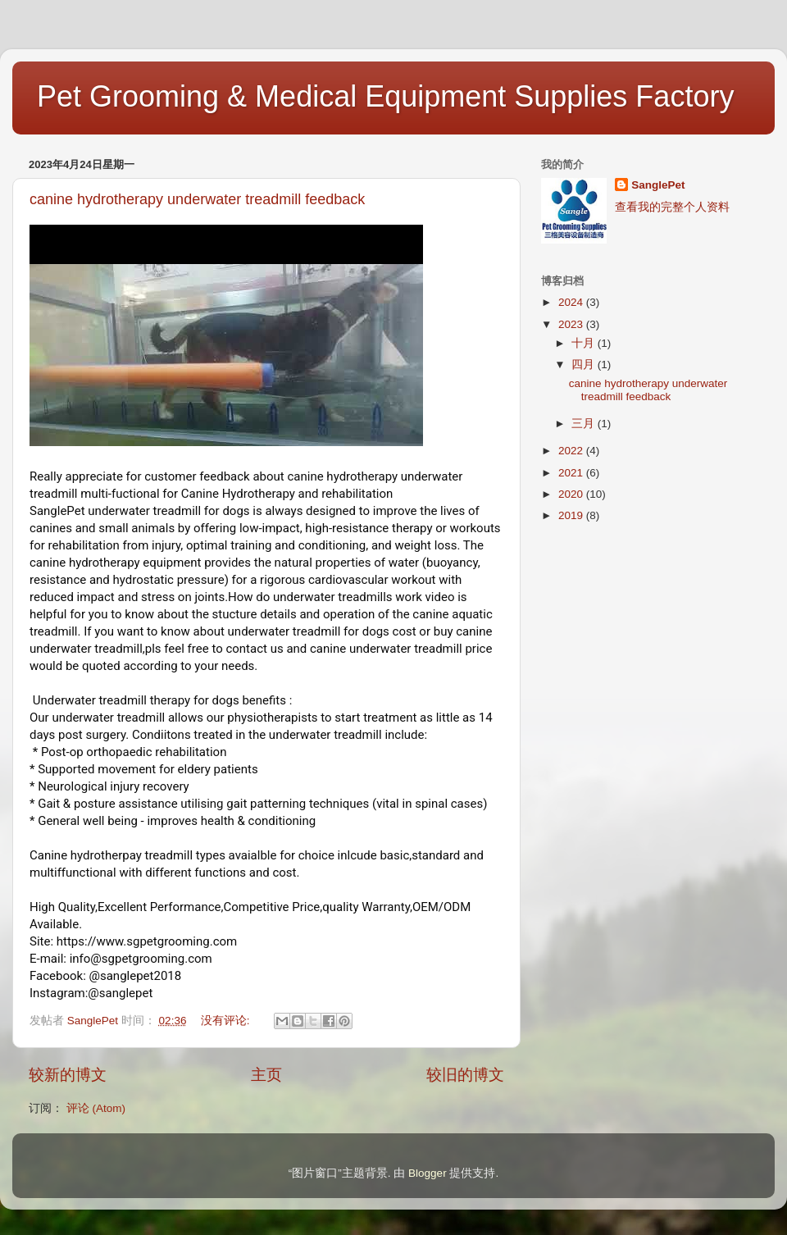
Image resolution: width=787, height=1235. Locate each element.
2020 (572, 494)
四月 (584, 364)
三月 (584, 423)
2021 (572, 473)
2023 (572, 324)
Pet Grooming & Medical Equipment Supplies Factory (385, 96)
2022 (572, 450)
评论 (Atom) (95, 1108)
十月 (584, 343)
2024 (572, 302)
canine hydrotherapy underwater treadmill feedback (197, 199)
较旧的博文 (465, 1074)
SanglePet (658, 185)
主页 (266, 1074)
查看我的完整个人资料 (672, 207)
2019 (572, 515)
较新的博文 (68, 1074)
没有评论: (227, 1020)
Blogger (427, 1173)
